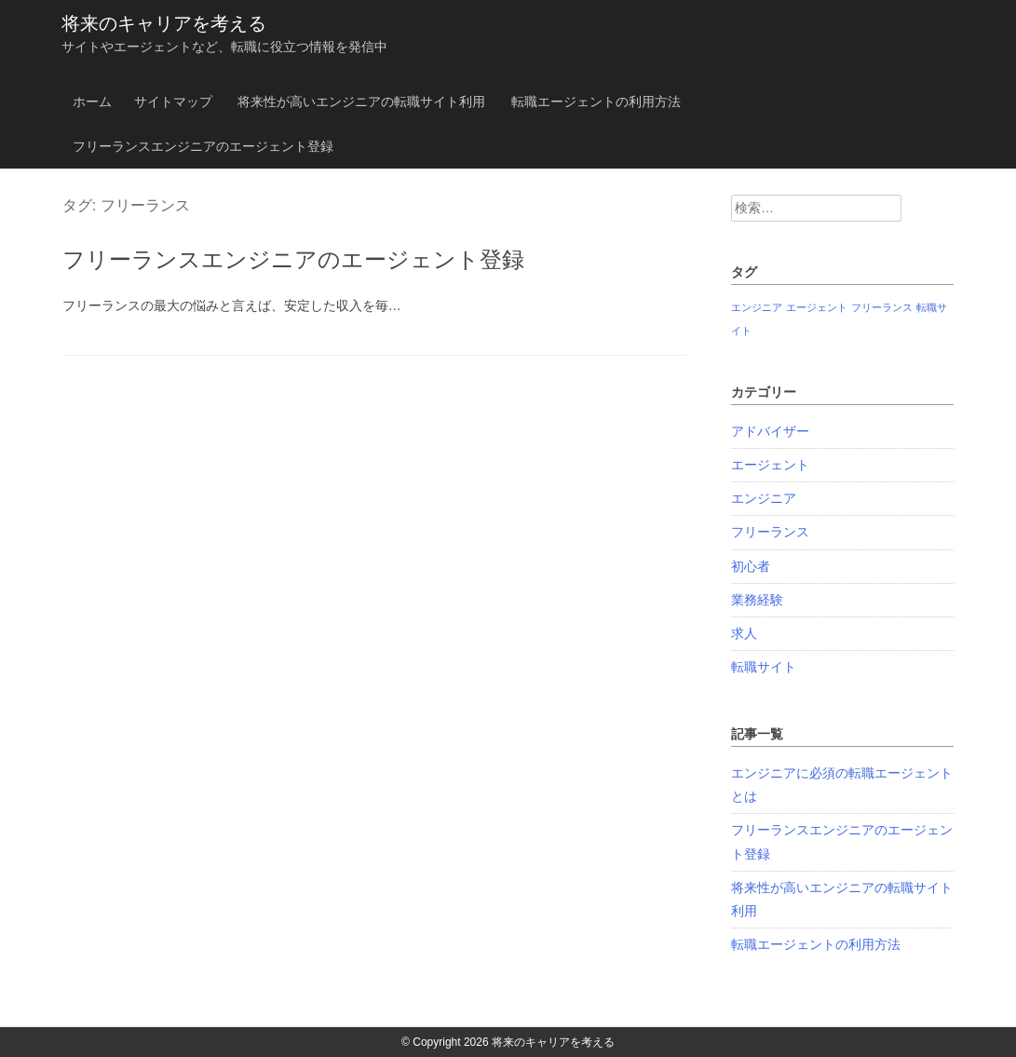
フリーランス (770, 531)
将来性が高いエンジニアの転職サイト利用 (361, 101)
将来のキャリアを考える (163, 23)
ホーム (92, 101)
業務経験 (757, 599)
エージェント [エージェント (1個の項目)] (816, 307)
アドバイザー (770, 431)
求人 (744, 633)
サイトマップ (173, 101)
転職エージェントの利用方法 (596, 101)
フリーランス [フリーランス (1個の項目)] (882, 307)
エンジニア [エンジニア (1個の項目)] (756, 307)
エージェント (770, 464)
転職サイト (763, 666)
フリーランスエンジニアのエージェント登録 (203, 146)
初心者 (750, 566)
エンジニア (763, 498)
